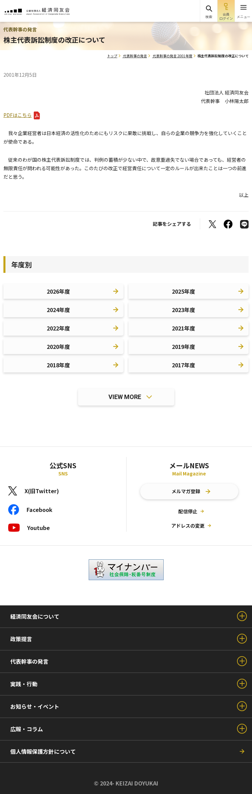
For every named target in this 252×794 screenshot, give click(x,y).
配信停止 (187, 511)
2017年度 (183, 365)
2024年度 (58, 310)
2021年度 (183, 328)
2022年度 (58, 328)
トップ (112, 55)
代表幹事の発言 (135, 55)
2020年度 (58, 346)
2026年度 (58, 291)
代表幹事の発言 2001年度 (172, 55)
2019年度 (183, 346)
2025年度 (183, 291)
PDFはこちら (17, 115)
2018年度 (58, 365)
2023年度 (183, 310)
